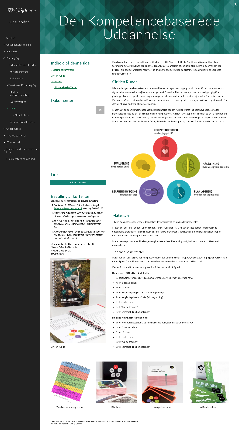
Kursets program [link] (19, 71)
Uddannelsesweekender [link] (23, 64)
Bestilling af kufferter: (62, 69)
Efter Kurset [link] (13, 142)
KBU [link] (12, 108)
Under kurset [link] (13, 128)
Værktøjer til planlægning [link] (23, 85)
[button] (235, 4)
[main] (139, 27)
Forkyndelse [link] (16, 78)
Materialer (56, 81)
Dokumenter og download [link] (20, 158)
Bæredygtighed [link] (18, 101)
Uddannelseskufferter (65, 87)
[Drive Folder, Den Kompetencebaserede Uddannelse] (78, 134)
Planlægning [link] (12, 58)
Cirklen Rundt (58, 75)
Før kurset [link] (12, 51)
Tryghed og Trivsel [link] (16, 135)
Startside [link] (11, 37)
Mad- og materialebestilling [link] (19, 93)
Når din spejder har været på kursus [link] (22, 150)
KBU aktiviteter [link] (21, 115)
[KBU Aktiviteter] (78, 182)
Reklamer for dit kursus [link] (22, 121)
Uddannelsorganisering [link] (18, 44)
